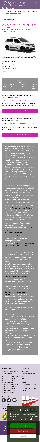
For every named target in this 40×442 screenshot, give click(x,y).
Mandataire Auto (8, 12)
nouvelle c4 (6, 66)
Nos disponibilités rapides (25, 12)
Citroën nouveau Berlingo (22, 208)
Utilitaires (25, 379)
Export (24, 383)
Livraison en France (28, 381)
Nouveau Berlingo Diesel (14, 232)
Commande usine (27, 377)
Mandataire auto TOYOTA (10, 390)
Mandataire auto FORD (9, 383)
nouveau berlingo (8, 64)
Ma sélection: (33, 8)
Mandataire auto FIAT (8, 381)
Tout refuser (23, 431)
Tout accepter (23, 425)
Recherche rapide (8, 20)
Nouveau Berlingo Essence (15, 235)
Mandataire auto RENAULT (10, 377)
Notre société (26, 371)
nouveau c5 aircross (9, 69)
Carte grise (25, 386)
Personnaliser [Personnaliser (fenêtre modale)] (23, 436)
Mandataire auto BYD (8, 392)
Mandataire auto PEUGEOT (7, 374)
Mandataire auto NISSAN (9, 386)
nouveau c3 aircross (9, 61)
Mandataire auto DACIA (9, 379)
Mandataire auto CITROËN (10, 371)
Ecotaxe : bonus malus (29, 388)
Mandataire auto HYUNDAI (10, 385)
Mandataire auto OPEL (9, 388)
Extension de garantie (29, 385)
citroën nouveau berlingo (12, 13)
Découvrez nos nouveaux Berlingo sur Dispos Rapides (20, 244)
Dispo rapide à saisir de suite (20, 111)
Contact (24, 390)
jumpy (4, 71)
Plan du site (5, 404)
